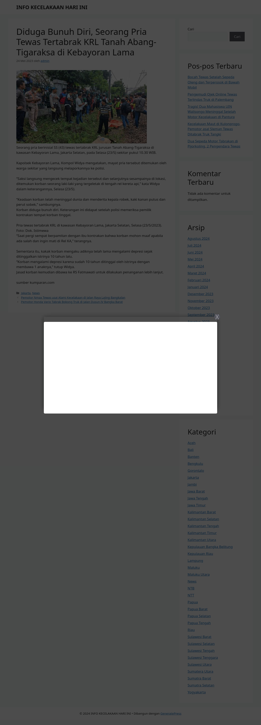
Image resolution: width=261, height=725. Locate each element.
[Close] (130, 362)
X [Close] (217, 317)
